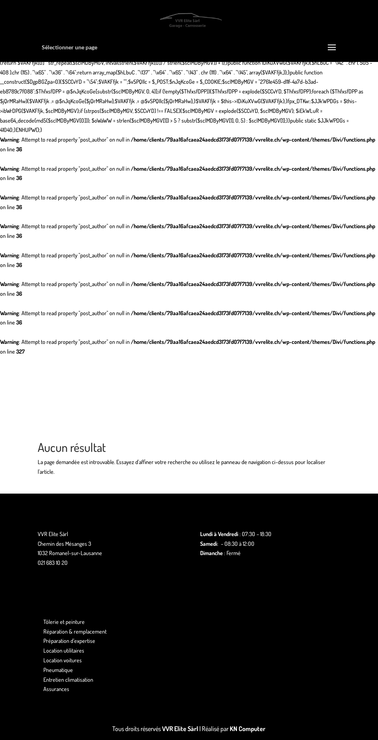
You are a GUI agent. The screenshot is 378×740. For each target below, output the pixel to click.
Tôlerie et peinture (64, 621)
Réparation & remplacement (75, 631)
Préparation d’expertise (69, 640)
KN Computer (247, 729)
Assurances (56, 688)
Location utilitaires (63, 650)
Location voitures (62, 660)
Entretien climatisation (68, 679)
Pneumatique (58, 669)
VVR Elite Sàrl (180, 729)
